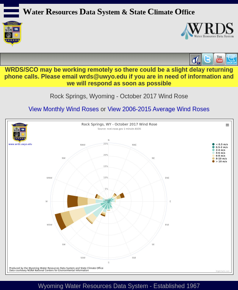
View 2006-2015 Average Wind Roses (159, 109)
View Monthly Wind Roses (63, 109)
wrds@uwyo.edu (103, 76)
